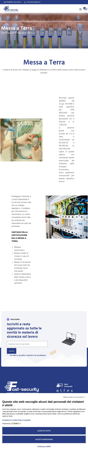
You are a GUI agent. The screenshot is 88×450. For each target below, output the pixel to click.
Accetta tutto (44, 431)
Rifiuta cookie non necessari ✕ (74, 397)
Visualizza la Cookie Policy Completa (16, 420)
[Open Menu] (80, 9)
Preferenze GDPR (44, 446)
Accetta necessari (44, 439)
